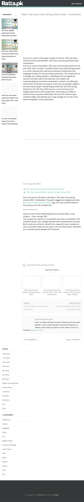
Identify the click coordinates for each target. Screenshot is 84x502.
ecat (3, 405)
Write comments (73, 340)
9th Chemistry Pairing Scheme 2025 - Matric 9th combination (51, 293)
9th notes (5, 375)
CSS (3, 437)
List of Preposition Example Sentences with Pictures (9, 77)
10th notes (6, 354)
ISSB (3, 454)
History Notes (7, 388)
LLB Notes (5, 392)
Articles (5, 424)
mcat (4, 409)
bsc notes (5, 400)
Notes (4, 458)
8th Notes (5, 371)
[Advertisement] (52, 32)
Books (4, 433)
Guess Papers (7, 450)
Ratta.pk (41, 495)
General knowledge (9, 445)
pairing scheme (45, 202)
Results (4, 462)
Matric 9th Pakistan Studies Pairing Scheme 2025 (31, 293)
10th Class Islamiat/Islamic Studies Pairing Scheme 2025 (48, 192)
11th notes (6, 358)
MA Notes (5, 396)
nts (3, 475)
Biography (5, 429)
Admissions (6, 420)
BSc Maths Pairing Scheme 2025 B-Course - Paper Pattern (72, 293)
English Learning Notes (10, 384)
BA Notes (5, 379)
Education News (31, 202)
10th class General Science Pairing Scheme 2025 (45, 189)
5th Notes (5, 367)
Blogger (56, 495)
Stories (4, 466)
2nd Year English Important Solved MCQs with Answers (9, 33)
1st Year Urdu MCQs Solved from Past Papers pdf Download (10, 121)
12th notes (6, 363)
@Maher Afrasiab (37, 330)
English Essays (7, 441)
